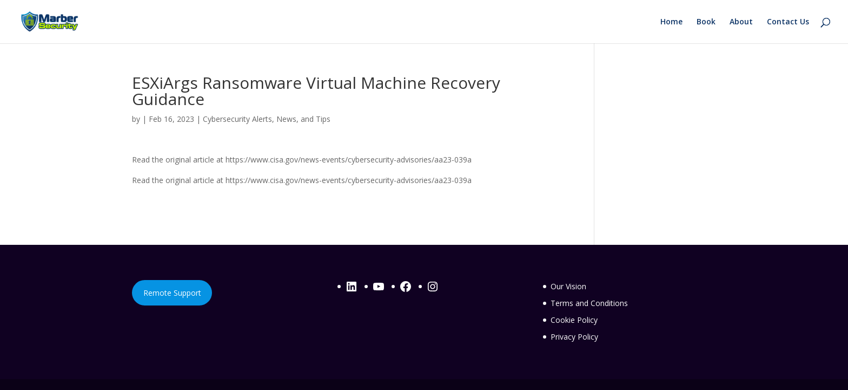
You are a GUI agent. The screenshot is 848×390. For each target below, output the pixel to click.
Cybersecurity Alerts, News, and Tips (266, 119)
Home (671, 22)
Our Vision (568, 286)
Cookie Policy (574, 320)
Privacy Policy (574, 337)
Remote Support (172, 293)
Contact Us (788, 22)
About (741, 22)
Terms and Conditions (589, 303)
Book (706, 22)
